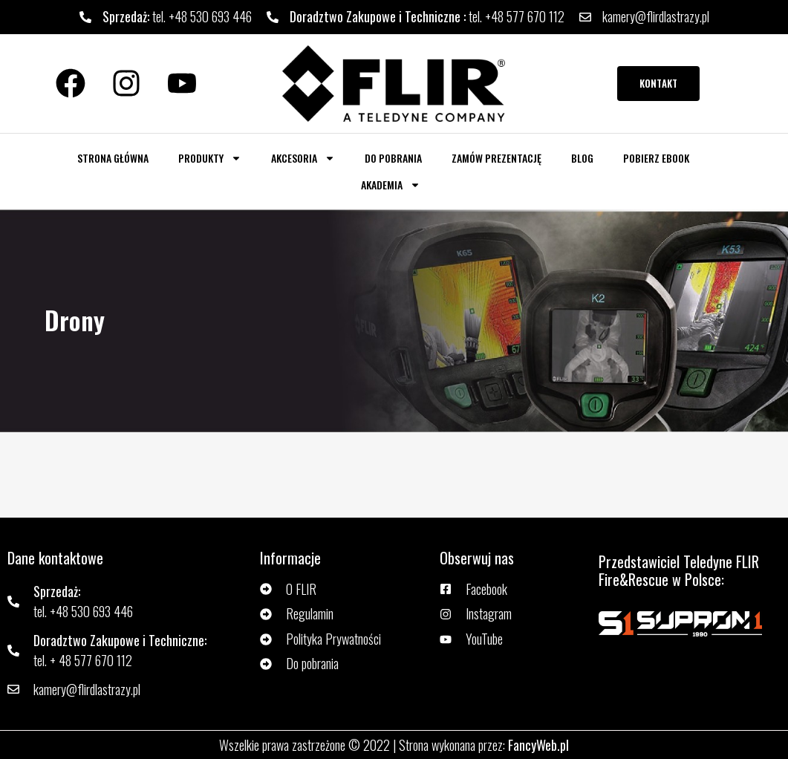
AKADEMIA (390, 185)
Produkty (209, 158)
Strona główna (113, 158)
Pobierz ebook (656, 158)
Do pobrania (393, 158)
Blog (582, 158)
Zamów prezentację (496, 158)
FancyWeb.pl (538, 745)
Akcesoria (303, 158)
